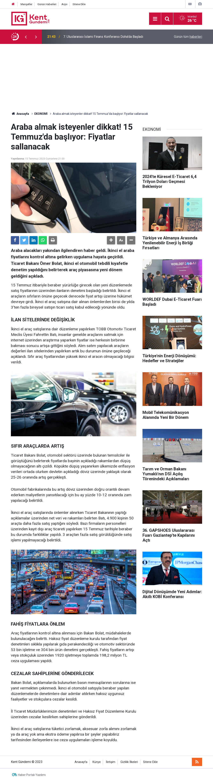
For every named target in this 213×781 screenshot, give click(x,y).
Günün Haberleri (46, 4)
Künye (97, 762)
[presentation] (26, 36)
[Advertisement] (106, 74)
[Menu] (155, 19)
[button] (111, 240)
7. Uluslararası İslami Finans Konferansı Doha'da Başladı (103, 37)
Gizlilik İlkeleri (129, 762)
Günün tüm (188, 37)
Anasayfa (81, 762)
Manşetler (26, 4)
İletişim (110, 762)
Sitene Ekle (79, 4)
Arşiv (64, 4)
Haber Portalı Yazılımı (32, 774)
